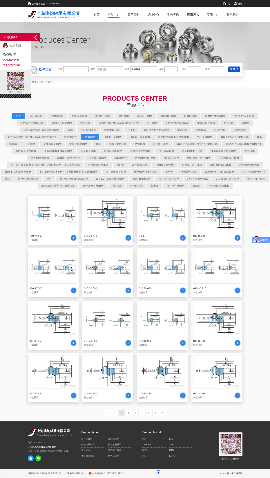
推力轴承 (85, 122)
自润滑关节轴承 (97, 157)
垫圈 (70, 129)
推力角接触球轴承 (215, 115)
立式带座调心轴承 (228, 157)
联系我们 (232, 14)
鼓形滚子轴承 (160, 143)
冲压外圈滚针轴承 (197, 178)
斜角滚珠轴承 (112, 129)
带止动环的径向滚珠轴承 (74, 178)
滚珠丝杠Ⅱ (220, 129)
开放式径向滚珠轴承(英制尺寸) (243, 143)
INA (144, 439)
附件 (49, 178)
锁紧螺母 (201, 129)
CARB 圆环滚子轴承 (227, 178)
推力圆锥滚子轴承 (116, 171)
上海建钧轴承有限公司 (50, 473)
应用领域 (193, 14)
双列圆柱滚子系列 (192, 164)
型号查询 (173, 14)
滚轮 (98, 143)
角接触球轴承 (168, 115)
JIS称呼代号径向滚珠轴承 (219, 171)
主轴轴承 (30, 143)
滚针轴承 (124, 115)
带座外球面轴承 (78, 143)
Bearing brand (151, 432)
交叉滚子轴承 (88, 150)
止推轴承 (116, 185)
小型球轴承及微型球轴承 (58, 150)
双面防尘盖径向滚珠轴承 (110, 178)
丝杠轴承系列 (88, 129)
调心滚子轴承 (144, 115)
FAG (171, 439)
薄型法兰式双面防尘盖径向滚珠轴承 (197, 143)
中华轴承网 (236, 473)
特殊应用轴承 (189, 171)
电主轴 (131, 129)
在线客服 (15, 45)
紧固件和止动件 (256, 178)
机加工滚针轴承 (118, 143)
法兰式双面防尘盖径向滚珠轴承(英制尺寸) (32, 136)
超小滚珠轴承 (140, 164)
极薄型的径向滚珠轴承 (223, 150)
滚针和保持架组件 (140, 150)
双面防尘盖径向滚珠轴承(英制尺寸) (119, 122)
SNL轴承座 (120, 157)
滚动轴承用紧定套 (145, 157)
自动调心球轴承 (112, 136)
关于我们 (133, 14)
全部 (18, 115)
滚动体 (196, 185)
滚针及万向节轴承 (93, 185)
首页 (97, 14)
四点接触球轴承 (142, 178)
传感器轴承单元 (113, 150)
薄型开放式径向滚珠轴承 (234, 136)
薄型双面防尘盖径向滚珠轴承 (58, 185)
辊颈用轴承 (240, 129)
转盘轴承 (90, 136)
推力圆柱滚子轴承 (243, 115)
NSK (144, 450)
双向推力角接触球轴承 (156, 129)
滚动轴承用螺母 (40, 157)
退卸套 (13, 143)
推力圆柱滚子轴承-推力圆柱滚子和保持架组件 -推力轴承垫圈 (45, 164)
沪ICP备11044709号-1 (75, 473)
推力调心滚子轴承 (169, 178)
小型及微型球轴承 (218, 185)
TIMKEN (146, 444)
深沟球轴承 (57, 115)
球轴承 (245, 122)
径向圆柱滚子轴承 (192, 150)
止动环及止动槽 (165, 164)
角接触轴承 (136, 185)
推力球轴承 (190, 115)
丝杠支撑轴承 (204, 136)
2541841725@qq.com (45, 447)
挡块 (7, 178)
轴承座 (169, 171)
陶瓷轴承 (249, 150)
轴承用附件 (70, 136)
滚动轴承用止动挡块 (145, 171)
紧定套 (154, 185)
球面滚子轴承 (171, 157)
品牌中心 (153, 14)
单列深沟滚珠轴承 (220, 164)
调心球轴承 (36, 115)
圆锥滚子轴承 (79, 115)
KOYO (172, 456)
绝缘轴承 (140, 143)
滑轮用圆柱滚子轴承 (198, 157)
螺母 (259, 136)
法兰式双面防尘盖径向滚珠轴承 (41, 129)
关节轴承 (228, 122)
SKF (171, 444)
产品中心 (113, 14)
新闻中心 (213, 14)
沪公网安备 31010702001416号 (106, 473)
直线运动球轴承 (52, 143)
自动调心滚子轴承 (139, 136)
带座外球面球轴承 (28, 178)
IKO (144, 456)
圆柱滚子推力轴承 (25, 150)
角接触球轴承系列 (98, 164)
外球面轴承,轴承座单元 (18, 171)
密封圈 (120, 164)
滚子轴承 (152, 122)
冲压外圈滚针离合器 (253, 171)
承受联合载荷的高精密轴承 (173, 136)
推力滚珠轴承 (166, 150)
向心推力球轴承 (175, 185)
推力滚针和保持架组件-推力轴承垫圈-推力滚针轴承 (68, 171)
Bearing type (89, 432)
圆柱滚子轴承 (102, 115)
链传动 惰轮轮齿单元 (177, 122)
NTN (171, 450)
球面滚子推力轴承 (62, 122)
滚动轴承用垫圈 (206, 122)
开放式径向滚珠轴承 (32, 122)
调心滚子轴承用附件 (68, 157)
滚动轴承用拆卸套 (249, 164)
